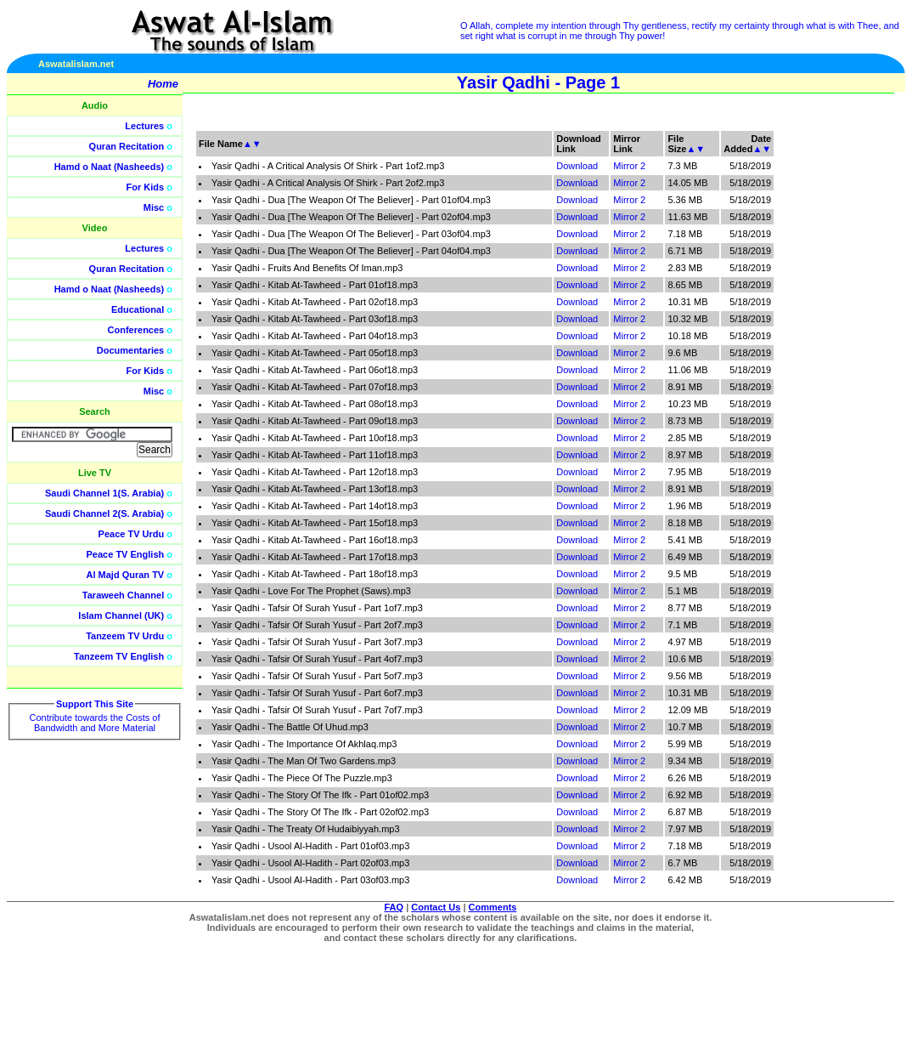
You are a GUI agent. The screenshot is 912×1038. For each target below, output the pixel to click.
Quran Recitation (127, 146)
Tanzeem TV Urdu (125, 636)
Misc (154, 207)
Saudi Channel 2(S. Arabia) (104, 513)
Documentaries (130, 350)
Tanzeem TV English (119, 656)
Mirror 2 (629, 166)
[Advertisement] (831, 383)
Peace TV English (126, 554)
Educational (137, 309)
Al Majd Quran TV (126, 575)
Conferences (136, 330)
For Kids (146, 187)
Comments (493, 907)
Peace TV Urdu (132, 534)
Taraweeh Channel (123, 595)
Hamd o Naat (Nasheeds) (109, 167)
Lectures (144, 126)
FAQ (394, 907)
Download (577, 166)
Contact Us (435, 907)
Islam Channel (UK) (121, 615)
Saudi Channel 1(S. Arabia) (104, 493)
